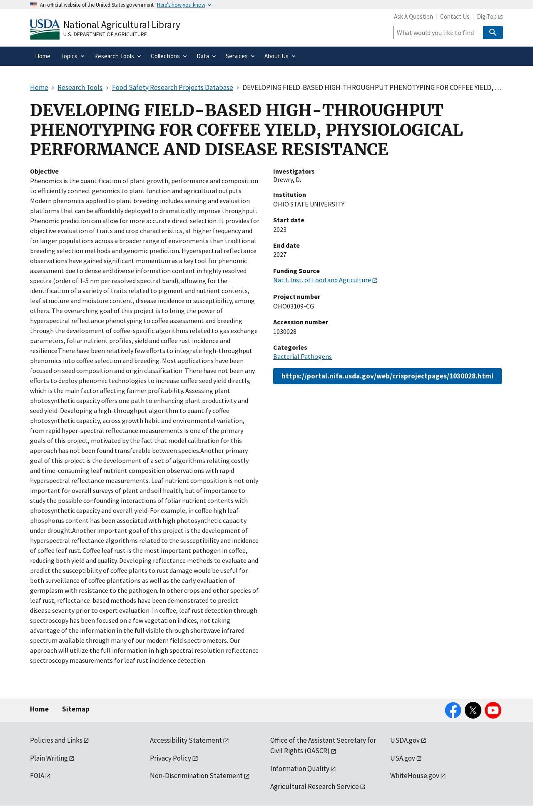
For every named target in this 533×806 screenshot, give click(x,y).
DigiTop (487, 16)
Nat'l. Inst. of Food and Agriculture (322, 280)
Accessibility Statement (186, 740)
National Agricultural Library (121, 24)
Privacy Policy (170, 758)
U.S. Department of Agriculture (105, 34)
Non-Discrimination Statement (196, 775)
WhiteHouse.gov (414, 775)
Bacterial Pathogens (302, 356)
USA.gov (402, 758)
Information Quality (299, 768)
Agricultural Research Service (314, 786)
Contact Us (455, 16)
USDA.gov (405, 740)
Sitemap (76, 709)
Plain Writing (49, 758)
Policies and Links (56, 740)
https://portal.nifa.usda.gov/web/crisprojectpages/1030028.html (387, 376)
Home (39, 709)
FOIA (37, 775)
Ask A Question (413, 16)
